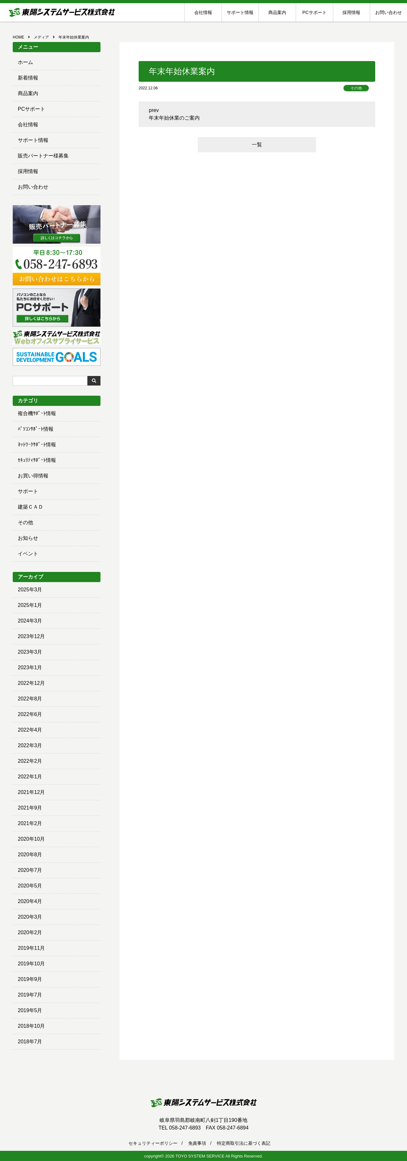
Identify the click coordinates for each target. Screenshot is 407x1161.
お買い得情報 (33, 475)
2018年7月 (30, 1041)
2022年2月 (30, 761)
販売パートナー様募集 (43, 155)
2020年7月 (30, 870)
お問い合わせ (388, 12)
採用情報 (351, 12)
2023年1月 (30, 667)
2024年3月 (30, 620)
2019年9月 (30, 979)
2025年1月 (30, 605)
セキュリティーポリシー (152, 1143)
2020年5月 (30, 885)
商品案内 (277, 12)
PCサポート (314, 12)
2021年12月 (31, 792)
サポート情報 (240, 12)
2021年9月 (30, 807)
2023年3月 (30, 652)
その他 (25, 522)
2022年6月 (30, 714)
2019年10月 (31, 963)
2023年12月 (31, 636)
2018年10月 (31, 1026)
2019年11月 (31, 948)
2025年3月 (30, 589)
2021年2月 (30, 823)
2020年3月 (30, 917)
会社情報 (203, 12)
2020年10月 (31, 839)
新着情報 (28, 77)
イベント (28, 553)
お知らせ (28, 538)
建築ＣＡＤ (30, 507)
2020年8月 (30, 854)
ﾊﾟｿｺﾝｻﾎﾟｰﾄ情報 (35, 429)
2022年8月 (30, 698)
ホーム (25, 62)
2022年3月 (30, 745)
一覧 (257, 144)
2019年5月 (30, 1010)
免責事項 (197, 1143)
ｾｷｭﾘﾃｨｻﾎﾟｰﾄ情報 (37, 460)
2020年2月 (30, 932)
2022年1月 (30, 776)
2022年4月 (30, 730)
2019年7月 (30, 995)
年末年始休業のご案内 (174, 118)
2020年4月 (30, 901)
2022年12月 (31, 683)
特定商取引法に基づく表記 (243, 1143)
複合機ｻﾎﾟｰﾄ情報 (37, 413)
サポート (28, 491)
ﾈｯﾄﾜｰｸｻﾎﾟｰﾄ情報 (37, 444)
